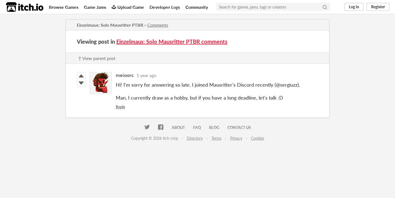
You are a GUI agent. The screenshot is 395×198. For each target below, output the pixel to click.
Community (196, 7)
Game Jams (95, 7)
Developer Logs (164, 7)
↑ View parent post (96, 58)
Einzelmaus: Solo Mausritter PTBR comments (171, 41)
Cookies (257, 138)
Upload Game (128, 7)
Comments (157, 25)
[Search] (325, 7)
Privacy (236, 138)
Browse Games (63, 7)
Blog (214, 127)
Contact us (239, 127)
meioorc (125, 75)
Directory (195, 138)
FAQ (197, 127)
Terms (216, 138)
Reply (120, 107)
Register (378, 6)
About (178, 127)
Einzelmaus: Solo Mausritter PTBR (110, 25)
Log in (354, 6)
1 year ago (146, 75)
